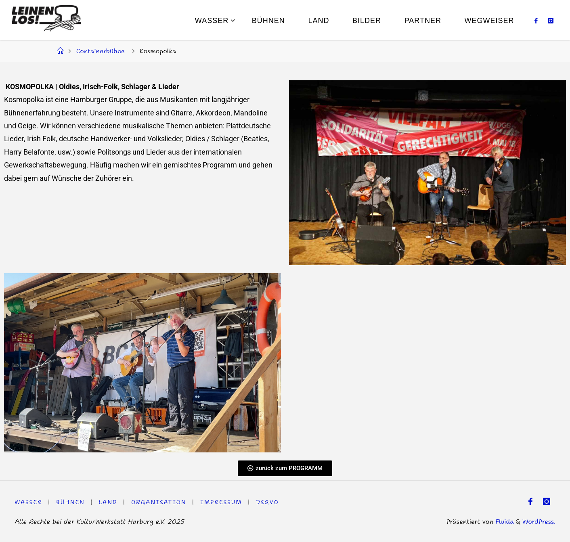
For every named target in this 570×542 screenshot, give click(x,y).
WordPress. (538, 521)
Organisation (159, 502)
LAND (108, 502)
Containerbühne (100, 50)
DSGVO (268, 502)
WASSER (28, 502)
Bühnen (71, 502)
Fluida (503, 521)
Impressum (222, 502)
